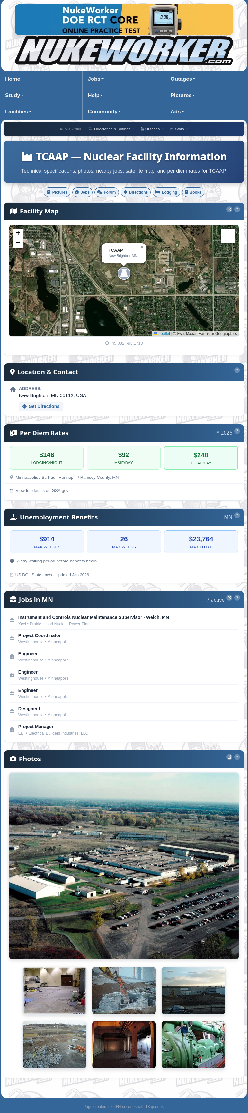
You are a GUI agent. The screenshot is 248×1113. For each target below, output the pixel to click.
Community (102, 112)
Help (93, 95)
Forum (103, 192)
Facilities (16, 112)
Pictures (181, 95)
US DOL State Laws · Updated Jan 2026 (49, 576)
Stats (180, 129)
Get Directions (40, 407)
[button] (124, 274)
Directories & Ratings (111, 129)
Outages (181, 79)
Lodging (174, 192)
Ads (176, 112)
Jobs (94, 79)
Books (207, 192)
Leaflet (162, 335)
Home (12, 79)
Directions (138, 192)
